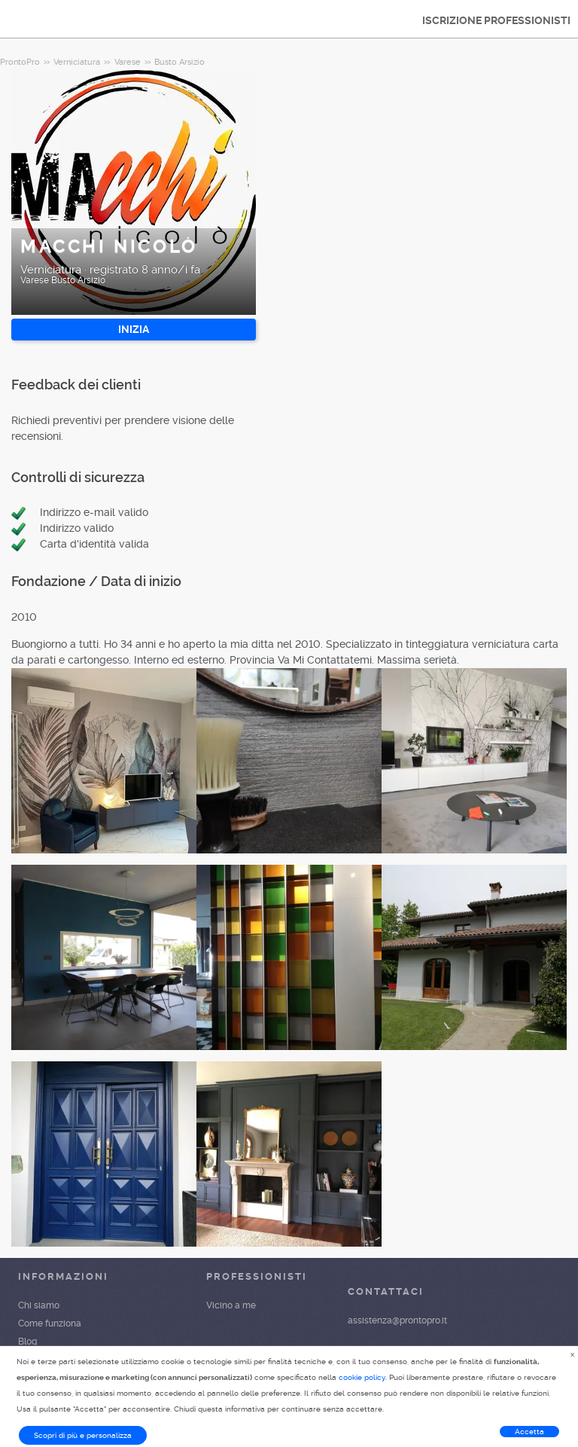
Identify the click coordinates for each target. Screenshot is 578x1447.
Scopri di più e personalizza (83, 1435)
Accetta (529, 1431)
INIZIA (133, 329)
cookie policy (362, 1377)
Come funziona (49, 1323)
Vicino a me (231, 1305)
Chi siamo (38, 1305)
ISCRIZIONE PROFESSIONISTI (496, 20)
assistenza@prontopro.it (397, 1320)
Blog (27, 1341)
